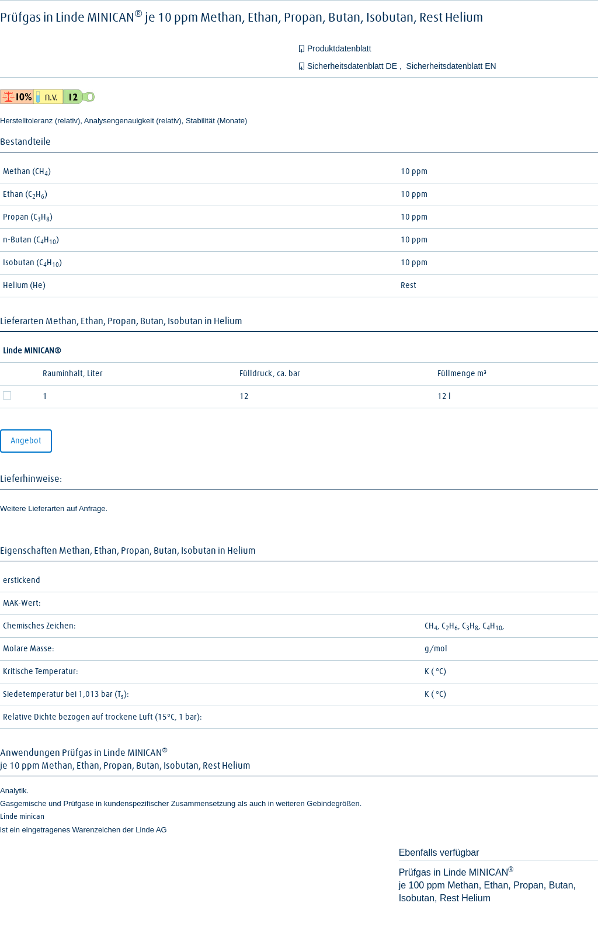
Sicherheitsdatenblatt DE (353, 66)
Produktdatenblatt (339, 48)
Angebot (26, 441)
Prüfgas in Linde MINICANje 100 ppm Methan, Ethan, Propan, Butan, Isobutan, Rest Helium (487, 885)
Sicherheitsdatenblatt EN (451, 66)
